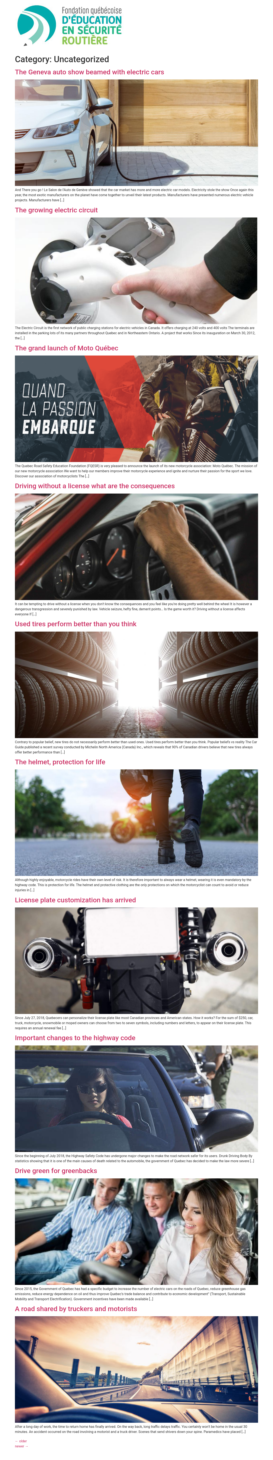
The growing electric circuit (56, 210)
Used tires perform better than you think (75, 624)
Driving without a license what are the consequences (95, 486)
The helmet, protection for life (60, 762)
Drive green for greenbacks (56, 1171)
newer (21, 1446)
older (21, 1441)
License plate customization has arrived (75, 900)
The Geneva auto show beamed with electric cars (89, 72)
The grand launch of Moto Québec (66, 348)
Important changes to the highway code (75, 1038)
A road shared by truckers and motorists (76, 1309)
